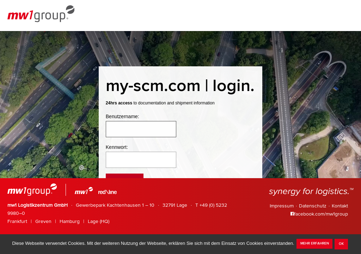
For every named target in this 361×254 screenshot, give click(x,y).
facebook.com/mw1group (319, 214)
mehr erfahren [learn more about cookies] (314, 243)
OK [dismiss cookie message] (341, 243)
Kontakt (340, 206)
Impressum (282, 206)
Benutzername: (122, 116)
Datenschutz (312, 206)
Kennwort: (117, 147)
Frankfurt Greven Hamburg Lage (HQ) (58, 221)
